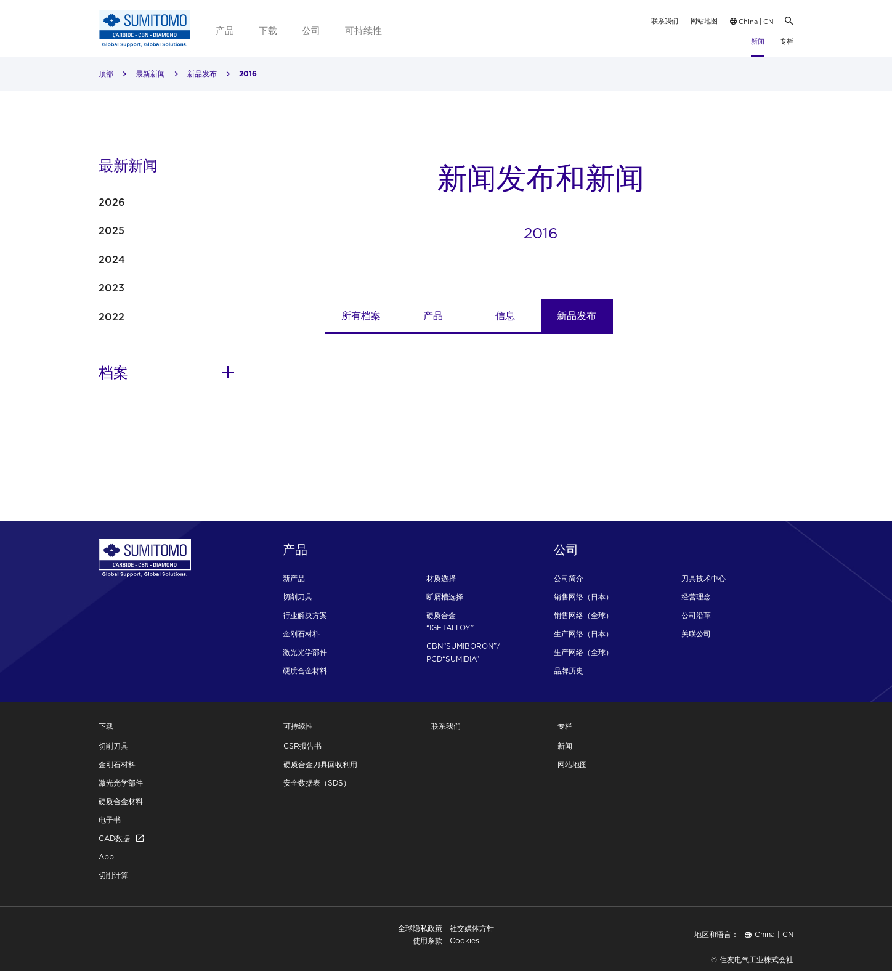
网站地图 (704, 21)
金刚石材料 (301, 633)
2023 (111, 288)
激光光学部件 (305, 652)
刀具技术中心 (703, 578)
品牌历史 (568, 670)
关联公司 (696, 633)
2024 (112, 259)
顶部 (106, 73)
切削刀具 (297, 596)
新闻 (757, 41)
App (106, 856)
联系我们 (664, 21)
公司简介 (568, 578)
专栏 (786, 41)
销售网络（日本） (583, 596)
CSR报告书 (302, 746)
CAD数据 (121, 838)
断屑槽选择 (444, 596)
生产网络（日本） (583, 633)
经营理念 (696, 596)
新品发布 (202, 73)
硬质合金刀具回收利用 (320, 764)
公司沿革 (696, 615)
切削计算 (113, 875)
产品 (225, 30)
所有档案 (361, 315)
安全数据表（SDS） (317, 783)
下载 (268, 30)
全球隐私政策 (420, 928)
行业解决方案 (305, 615)
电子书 (110, 820)
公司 (311, 30)
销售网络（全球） (583, 615)
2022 (111, 316)
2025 (111, 230)
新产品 (294, 578)
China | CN (752, 21)
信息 (505, 315)
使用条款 (427, 940)
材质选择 (441, 578)
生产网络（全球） (583, 652)
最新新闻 (150, 73)
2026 (112, 202)
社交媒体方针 (472, 928)
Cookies (464, 940)
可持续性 (363, 30)
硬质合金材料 (305, 670)
